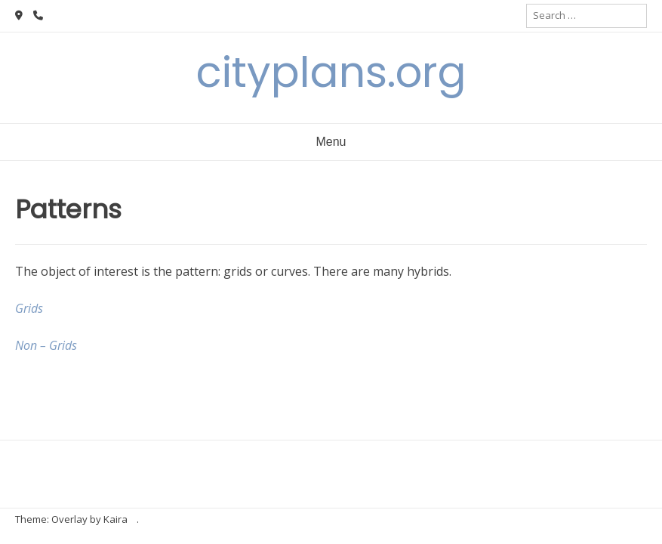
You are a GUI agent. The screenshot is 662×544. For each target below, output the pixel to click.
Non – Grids (46, 345)
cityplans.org (331, 72)
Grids (29, 308)
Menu (331, 141)
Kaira (115, 519)
